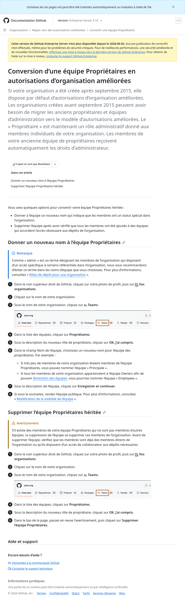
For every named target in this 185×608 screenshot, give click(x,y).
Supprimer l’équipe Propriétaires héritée (57, 412)
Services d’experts (104, 593)
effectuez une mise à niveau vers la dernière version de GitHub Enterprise (97, 52)
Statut (75, 593)
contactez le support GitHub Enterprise (71, 56)
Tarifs (86, 593)
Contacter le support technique (30, 568)
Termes (41, 593)
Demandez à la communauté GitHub (33, 563)
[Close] (174, 6)
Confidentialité (58, 593)
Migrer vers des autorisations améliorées (58, 30)
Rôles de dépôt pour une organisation (57, 274)
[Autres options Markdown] (55, 164)
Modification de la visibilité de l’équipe (45, 399)
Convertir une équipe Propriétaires (112, 30)
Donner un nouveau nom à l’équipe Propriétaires (66, 242)
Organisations (19, 30)
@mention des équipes (50, 378)
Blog (122, 593)
